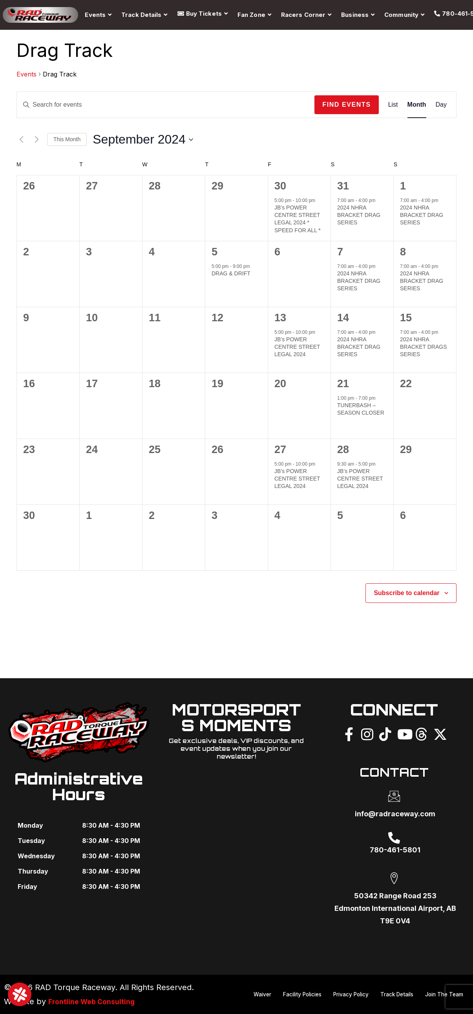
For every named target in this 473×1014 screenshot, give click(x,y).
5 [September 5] (214, 252)
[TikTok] (385, 733)
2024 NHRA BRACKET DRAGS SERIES (423, 347)
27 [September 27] (280, 449)
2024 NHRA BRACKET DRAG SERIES (358, 215)
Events (26, 74)
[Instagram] (367, 733)
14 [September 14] (343, 318)
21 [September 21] (343, 384)
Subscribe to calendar (406, 593)
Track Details (444, 986)
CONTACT (394, 771)
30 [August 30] (280, 186)
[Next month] (36, 139)
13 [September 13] (280, 318)
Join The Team (442, 1002)
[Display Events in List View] (393, 105)
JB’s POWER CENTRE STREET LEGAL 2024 (297, 347)
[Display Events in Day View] (441, 105)
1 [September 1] (403, 186)
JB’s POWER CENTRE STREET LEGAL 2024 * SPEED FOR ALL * (297, 218)
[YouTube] (403, 733)
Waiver (296, 986)
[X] (439, 733)
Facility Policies (340, 986)
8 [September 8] (403, 252)
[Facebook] (349, 733)
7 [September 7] (340, 252)
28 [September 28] (343, 449)
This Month (66, 139)
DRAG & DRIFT (231, 273)
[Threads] (421, 733)
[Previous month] (21, 139)
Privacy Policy (394, 986)
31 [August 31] (343, 186)
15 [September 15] (406, 318)
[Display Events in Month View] (416, 105)
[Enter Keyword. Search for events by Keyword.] (165, 105)
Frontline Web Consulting (96, 1001)
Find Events (346, 104)
